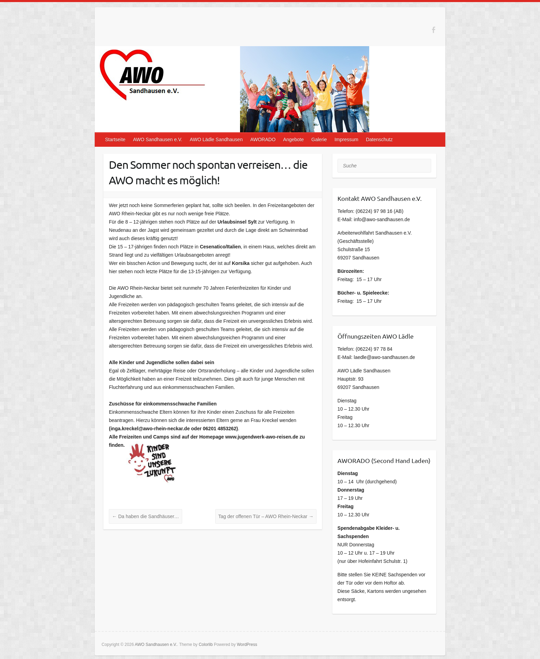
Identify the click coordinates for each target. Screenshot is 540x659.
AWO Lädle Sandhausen (216, 139)
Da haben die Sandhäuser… (145, 516)
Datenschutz (379, 139)
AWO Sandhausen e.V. (157, 139)
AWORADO (263, 139)
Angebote (293, 139)
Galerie (319, 139)
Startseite (115, 139)
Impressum (346, 139)
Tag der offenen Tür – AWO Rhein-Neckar (266, 516)
